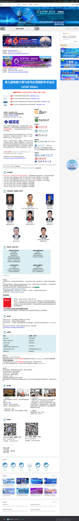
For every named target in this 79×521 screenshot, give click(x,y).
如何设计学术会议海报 (35, 509)
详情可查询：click (34, 95)
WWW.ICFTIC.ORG (12, 68)
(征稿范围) (17, 166)
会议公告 (24, 4)
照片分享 (36, 4)
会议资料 (30, 4)
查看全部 (75, 41)
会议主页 (19, 4)
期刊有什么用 (5, 504)
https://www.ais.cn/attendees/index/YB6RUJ (18, 72)
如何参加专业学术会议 (35, 504)
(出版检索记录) (38, 167)
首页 (55, 1)
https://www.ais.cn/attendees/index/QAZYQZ (18, 53)
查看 (10, 402)
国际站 (60, 1)
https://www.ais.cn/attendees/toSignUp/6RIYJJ (14, 327)
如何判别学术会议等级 (7, 509)
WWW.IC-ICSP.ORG (13, 115)
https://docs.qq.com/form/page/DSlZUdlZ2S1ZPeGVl (14, 158)
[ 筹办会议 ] (22, 519)
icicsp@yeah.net (39, 358)
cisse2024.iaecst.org (13, 50)
